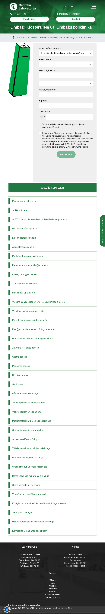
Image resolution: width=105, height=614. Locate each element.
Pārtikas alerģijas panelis (24, 228)
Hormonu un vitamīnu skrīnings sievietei (32, 338)
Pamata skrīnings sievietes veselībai (30, 320)
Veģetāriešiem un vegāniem (26, 411)
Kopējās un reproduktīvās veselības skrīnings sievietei (39, 503)
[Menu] (94, 7)
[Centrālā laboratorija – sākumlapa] (22, 6)
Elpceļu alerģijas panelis (24, 237)
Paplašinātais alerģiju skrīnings (27, 256)
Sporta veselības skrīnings (25, 439)
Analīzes (52, 586)
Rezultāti (76, 19)
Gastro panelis (19, 356)
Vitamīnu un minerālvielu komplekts (30, 494)
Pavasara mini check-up (24, 201)
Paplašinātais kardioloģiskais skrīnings (31, 420)
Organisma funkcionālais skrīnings (29, 466)
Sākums (52, 580)
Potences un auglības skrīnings (27, 457)
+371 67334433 (19, 14)
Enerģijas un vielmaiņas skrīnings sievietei (33, 329)
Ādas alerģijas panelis (23, 247)
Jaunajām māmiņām (22, 512)
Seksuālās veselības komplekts (27, 430)
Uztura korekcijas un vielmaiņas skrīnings (33, 521)
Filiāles (52, 583)
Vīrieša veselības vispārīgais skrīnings (31, 448)
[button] (7, 609)
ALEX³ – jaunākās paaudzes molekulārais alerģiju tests (39, 219)
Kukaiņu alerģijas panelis (24, 274)
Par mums (52, 589)
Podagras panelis (21, 366)
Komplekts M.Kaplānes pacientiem (29, 530)
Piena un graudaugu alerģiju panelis (30, 265)
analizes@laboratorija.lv (69, 14)
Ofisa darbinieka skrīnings (25, 393)
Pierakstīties (29, 19)
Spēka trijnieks (19, 210)
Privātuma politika (52, 594)
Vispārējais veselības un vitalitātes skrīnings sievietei (38, 301)
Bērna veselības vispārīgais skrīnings (30, 476)
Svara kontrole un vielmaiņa (26, 485)
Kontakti (52, 592)
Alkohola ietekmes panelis (25, 347)
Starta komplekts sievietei (25, 283)
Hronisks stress (20, 375)
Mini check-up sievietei (23, 292)
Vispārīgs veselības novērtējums (28, 402)
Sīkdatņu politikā (52, 597)
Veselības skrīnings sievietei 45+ (28, 311)
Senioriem (17, 384)
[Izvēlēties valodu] (66, 7)
